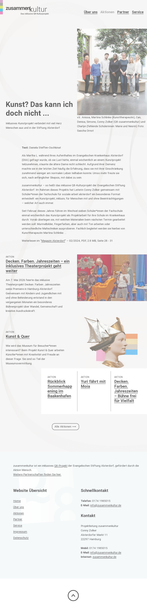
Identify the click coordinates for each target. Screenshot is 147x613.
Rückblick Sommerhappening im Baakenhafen (60, 388)
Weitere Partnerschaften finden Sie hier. (37, 474)
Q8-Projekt (60, 465)
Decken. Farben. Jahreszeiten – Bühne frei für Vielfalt (126, 391)
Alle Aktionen (63, 426)
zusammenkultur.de (104, 556)
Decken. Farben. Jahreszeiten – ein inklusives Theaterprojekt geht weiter (37, 266)
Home (17, 501)
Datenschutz (21, 537)
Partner (123, 12)
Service (138, 12)
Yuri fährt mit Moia (93, 384)
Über (90, 12)
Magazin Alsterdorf (53, 240)
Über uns (18, 507)
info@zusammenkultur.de (105, 505)
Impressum (20, 531)
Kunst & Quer (18, 336)
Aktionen (107, 12)
